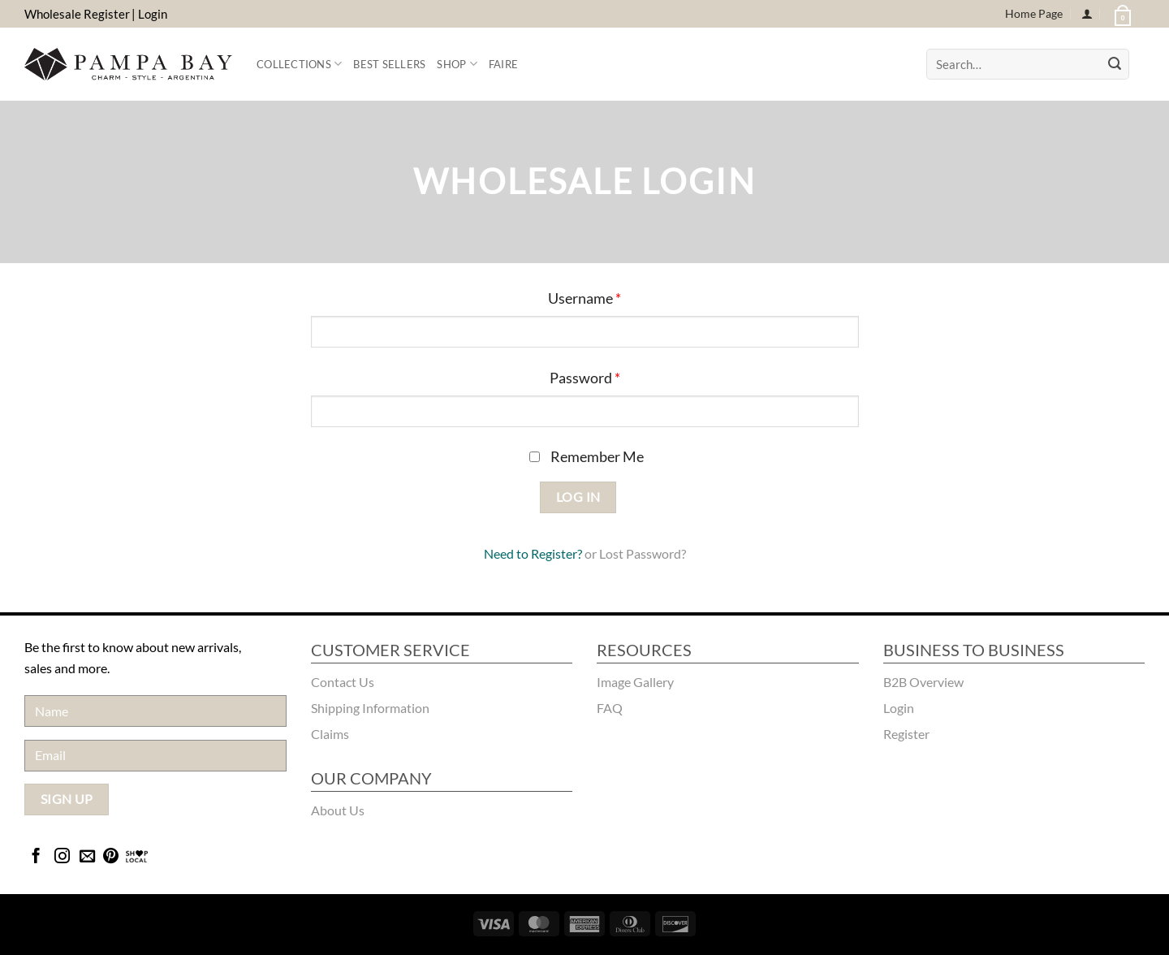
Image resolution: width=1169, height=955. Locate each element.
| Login (149, 13)
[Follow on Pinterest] (111, 857)
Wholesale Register (77, 13)
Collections (299, 63)
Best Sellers (389, 64)
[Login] (1087, 14)
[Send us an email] (87, 857)
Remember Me (586, 456)
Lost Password (640, 553)
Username (584, 298)
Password (585, 378)
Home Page (1034, 13)
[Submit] (1114, 64)
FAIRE (503, 64)
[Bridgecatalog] (137, 857)
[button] (1121, 13)
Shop (457, 63)
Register (554, 553)
